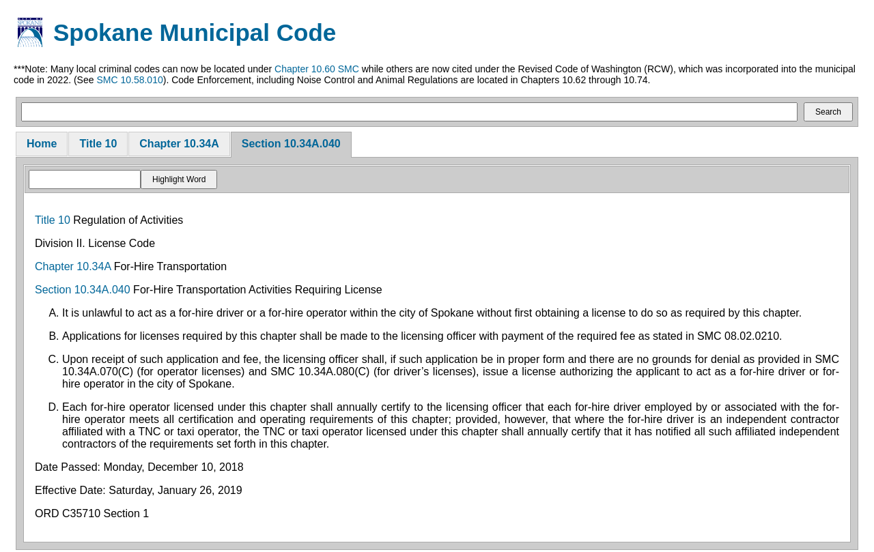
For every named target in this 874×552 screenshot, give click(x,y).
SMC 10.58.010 (129, 79)
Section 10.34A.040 (291, 143)
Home (42, 143)
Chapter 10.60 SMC (316, 68)
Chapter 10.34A (179, 143)
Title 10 (98, 143)
